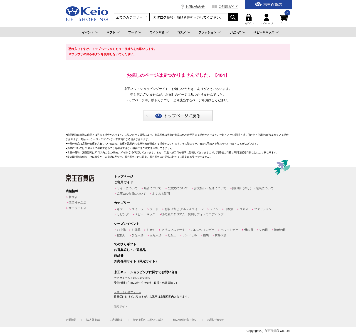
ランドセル (189, 235)
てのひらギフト (125, 244)
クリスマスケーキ (173, 229)
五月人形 (155, 235)
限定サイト (121, 306)
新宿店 (73, 197)
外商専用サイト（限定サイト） (136, 261)
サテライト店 (77, 208)
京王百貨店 (271, 331)
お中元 (121, 229)
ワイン (214, 209)
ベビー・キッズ (145, 214)
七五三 (171, 235)
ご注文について (177, 188)
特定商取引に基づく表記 (148, 319)
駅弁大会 (221, 235)
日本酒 (228, 209)
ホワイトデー (229, 229)
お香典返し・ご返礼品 (130, 250)
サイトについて (127, 188)
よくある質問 (161, 193)
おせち (151, 229)
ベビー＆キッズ (264, 32)
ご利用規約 (116, 319)
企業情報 (71, 319)
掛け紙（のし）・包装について (253, 188)
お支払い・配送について (210, 188)
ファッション (207, 32)
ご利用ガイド (228, 6)
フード (132, 32)
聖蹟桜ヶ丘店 (77, 202)
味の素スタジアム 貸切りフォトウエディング (192, 214)
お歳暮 (136, 229)
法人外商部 (93, 319)
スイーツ (137, 209)
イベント (88, 32)
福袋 (206, 235)
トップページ (123, 176)
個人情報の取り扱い (185, 319)
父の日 (263, 229)
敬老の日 (280, 229)
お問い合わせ (195, 6)
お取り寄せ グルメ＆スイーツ (184, 209)
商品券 (119, 255)
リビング (235, 32)
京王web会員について (131, 193)
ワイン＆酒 (157, 32)
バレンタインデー (203, 229)
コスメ (181, 32)
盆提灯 (121, 235)
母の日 (248, 229)
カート (284, 19)
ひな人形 (137, 235)
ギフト (110, 32)
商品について (152, 188)
